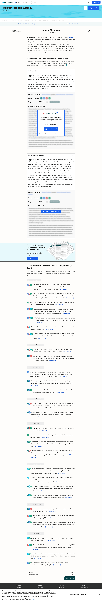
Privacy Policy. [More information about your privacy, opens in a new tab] (35, 599)
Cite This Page (70, 578)
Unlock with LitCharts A (51, 211)
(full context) (63, 289)
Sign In (88, 2)
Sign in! (56, 134)
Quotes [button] (39, 20)
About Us (18, 588)
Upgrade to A (94, 8)
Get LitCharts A (51, 129)
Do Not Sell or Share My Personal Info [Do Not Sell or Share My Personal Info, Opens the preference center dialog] (78, 594)
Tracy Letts (8, 10)
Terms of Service (83, 588)
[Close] (99, 594)
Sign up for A (96, 2)
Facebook (61, 588)
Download (32, 259)
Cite (54, 102)
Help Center (40, 588)
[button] (5, 20)
